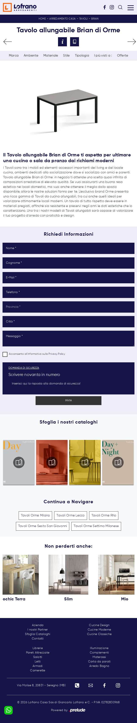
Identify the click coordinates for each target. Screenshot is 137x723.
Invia (68, 400)
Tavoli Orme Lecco (70, 515)
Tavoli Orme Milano (35, 515)
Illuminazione (99, 648)
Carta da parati (99, 661)
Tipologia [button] (82, 55)
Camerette (37, 670)
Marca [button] (14, 55)
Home (42, 19)
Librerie (38, 648)
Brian (94, 19)
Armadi (38, 666)
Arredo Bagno (99, 666)
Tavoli (83, 19)
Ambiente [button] (31, 55)
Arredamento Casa (62, 19)
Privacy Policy (56, 354)
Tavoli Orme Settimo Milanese (96, 526)
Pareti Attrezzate (37, 652)
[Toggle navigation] (130, 7)
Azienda (38, 625)
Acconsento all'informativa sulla (37, 354)
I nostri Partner (38, 629)
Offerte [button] (122, 55)
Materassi (99, 657)
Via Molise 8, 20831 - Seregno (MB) (41, 685)
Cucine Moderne (99, 629)
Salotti (37, 657)
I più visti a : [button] (103, 55)
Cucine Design (99, 625)
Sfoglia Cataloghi (37, 634)
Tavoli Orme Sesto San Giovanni (42, 526)
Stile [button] (66, 55)
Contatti (38, 638)
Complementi (99, 652)
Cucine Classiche (99, 634)
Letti (38, 661)
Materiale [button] (50, 55)
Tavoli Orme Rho (103, 515)
